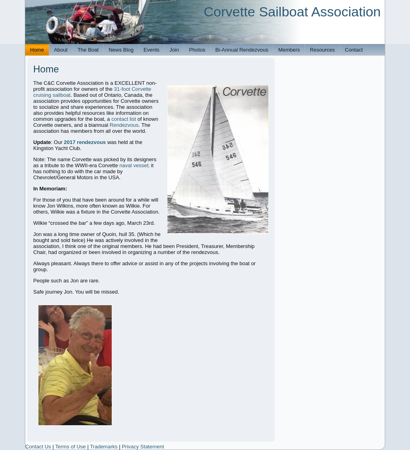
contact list (123, 119)
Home (46, 69)
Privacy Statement (143, 447)
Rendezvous (124, 125)
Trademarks (104, 447)
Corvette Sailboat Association (292, 11)
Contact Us (38, 447)
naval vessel (133, 165)
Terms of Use (70, 447)
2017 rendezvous (85, 142)
